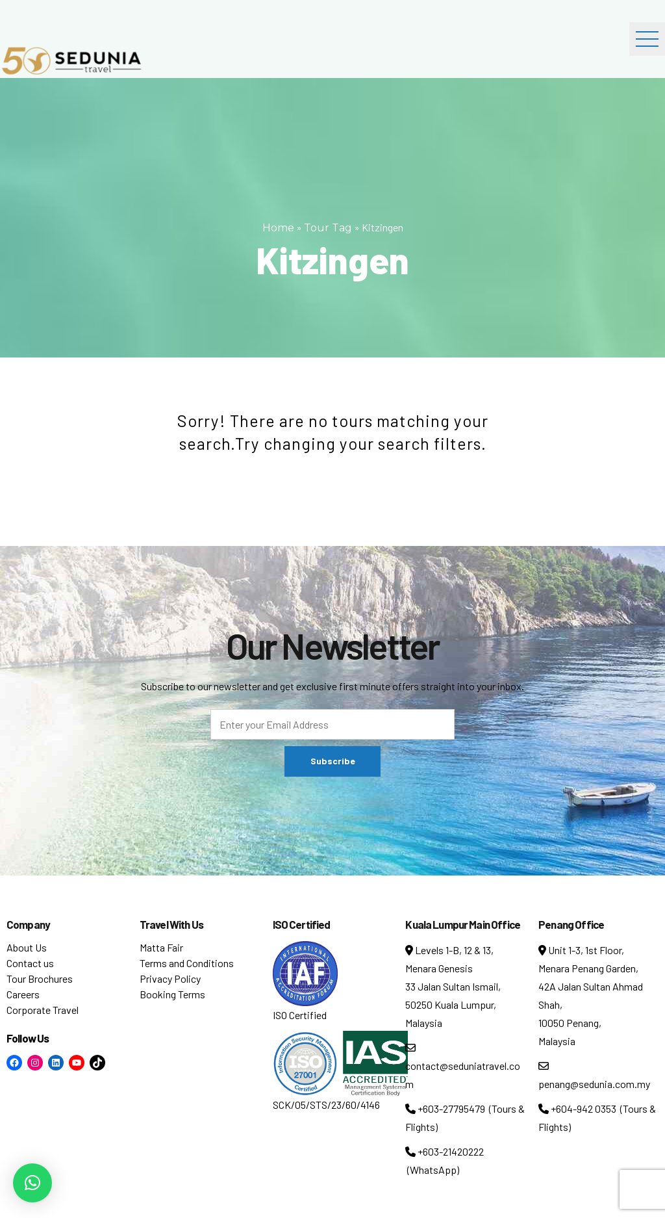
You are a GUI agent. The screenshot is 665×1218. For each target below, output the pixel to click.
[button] (32, 1182)
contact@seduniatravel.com (462, 1066)
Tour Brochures (39, 978)
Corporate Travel (42, 1010)
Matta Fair (161, 947)
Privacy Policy (170, 978)
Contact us (30, 963)
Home (278, 228)
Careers (23, 994)
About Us (26, 947)
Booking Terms (172, 994)
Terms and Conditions (187, 963)
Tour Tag (328, 228)
